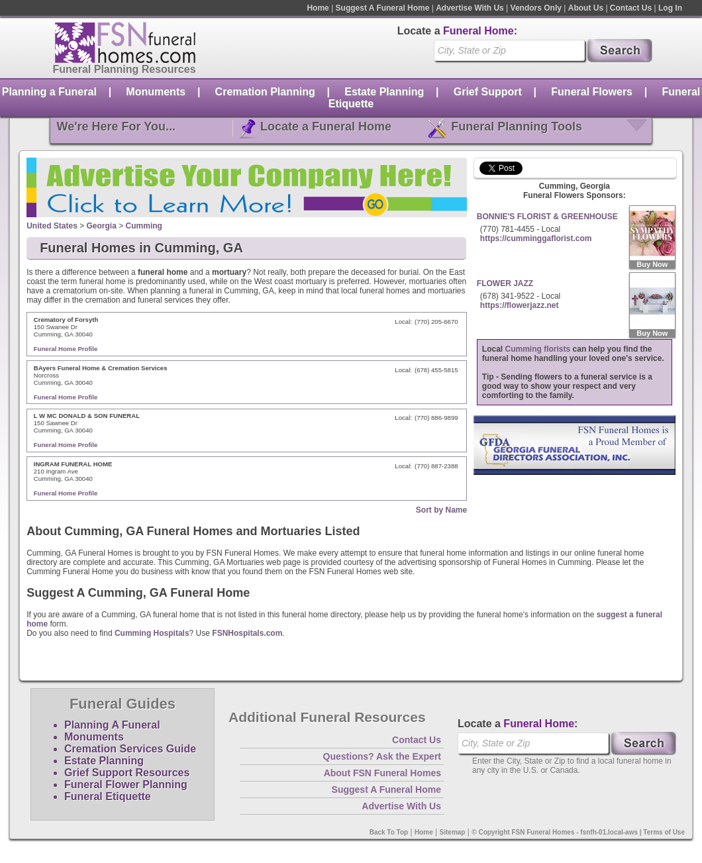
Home (317, 8)
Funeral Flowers (591, 91)
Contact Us (631, 8)
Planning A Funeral (112, 725)
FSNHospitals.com (247, 633)
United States (51, 225)
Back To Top (389, 832)
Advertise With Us (470, 8)
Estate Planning (384, 91)
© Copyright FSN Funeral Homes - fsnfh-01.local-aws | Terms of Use (578, 832)
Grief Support (488, 91)
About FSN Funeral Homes (382, 773)
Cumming (144, 225)
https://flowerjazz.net (519, 305)
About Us (585, 8)
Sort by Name (441, 510)
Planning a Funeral (49, 91)
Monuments (155, 91)
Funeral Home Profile (66, 348)
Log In (670, 8)
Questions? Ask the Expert (382, 756)
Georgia (102, 225)
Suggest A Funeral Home (383, 8)
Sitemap (453, 832)
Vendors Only (536, 8)
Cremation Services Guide (130, 748)
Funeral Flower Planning (125, 784)
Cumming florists (538, 349)
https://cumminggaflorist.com (536, 238)
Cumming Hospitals (152, 633)
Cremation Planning (265, 91)
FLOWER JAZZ (505, 283)
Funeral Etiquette (107, 796)
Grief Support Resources (126, 772)
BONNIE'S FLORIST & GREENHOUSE (547, 216)
